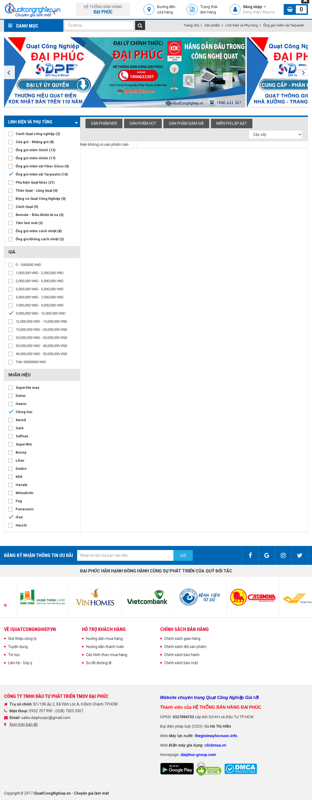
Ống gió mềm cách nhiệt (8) (39, 231)
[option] (125, 72)
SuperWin (24, 444)
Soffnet (22, 436)
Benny (21, 452)
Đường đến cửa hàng (166, 9)
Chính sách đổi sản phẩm (185, 646)
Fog (19, 501)
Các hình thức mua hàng (106, 655)
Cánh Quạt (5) (27, 207)
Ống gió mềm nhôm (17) (36, 158)
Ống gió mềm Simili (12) (36, 150)
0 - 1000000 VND (28, 265)
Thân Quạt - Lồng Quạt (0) (37, 190)
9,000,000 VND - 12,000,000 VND (41, 313)
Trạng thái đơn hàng (208, 9)
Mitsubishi (24, 493)
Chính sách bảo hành (182, 655)
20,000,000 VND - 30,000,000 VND (41, 338)
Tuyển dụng (18, 646)
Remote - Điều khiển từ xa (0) (40, 215)
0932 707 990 (41, 711)
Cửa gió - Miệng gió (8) (35, 142)
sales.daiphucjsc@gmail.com (45, 717)
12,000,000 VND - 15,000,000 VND (41, 321)
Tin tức (14, 655)
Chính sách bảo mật (181, 663)
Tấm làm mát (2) (29, 223)
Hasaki (22, 485)
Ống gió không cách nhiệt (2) (40, 239)
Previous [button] (9, 72)
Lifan (20, 460)
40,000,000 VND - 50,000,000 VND (41, 354)
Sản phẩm (212, 25)
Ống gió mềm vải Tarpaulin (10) (42, 174)
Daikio (21, 469)
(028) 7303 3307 (69, 711)
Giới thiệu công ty (22, 638)
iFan (19, 517)
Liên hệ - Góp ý (20, 663)
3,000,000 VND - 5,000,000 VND (40, 289)
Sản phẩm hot (142, 123)
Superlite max (27, 388)
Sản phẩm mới (104, 123)
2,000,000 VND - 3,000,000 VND (40, 281)
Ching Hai (24, 412)
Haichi (21, 525)
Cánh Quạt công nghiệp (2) (38, 134)
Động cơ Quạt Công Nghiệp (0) (41, 199)
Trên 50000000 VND (31, 362)
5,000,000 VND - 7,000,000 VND (40, 297)
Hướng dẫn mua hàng (104, 638)
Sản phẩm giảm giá (186, 123)
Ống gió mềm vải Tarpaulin (283, 25)
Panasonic (25, 509)
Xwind (21, 420)
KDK (19, 477)
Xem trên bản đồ (23, 724)
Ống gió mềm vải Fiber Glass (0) (42, 166)
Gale (20, 428)
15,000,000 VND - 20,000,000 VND (41, 330)
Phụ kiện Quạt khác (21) (35, 182)
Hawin (21, 404)
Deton (21, 396)
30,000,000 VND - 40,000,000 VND (41, 346)
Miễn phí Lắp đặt (231, 123)
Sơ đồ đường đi (98, 663)
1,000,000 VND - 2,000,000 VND (40, 273)
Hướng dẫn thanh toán (105, 646)
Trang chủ (191, 25)
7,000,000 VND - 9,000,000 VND (40, 305)
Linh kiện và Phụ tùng (241, 25)
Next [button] (302, 72)
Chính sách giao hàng (182, 638)
